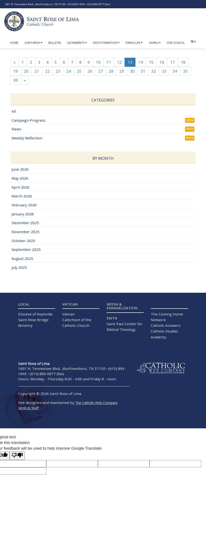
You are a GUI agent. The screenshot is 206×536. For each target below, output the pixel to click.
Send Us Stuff (28, 408)
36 (15, 80)
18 (183, 62)
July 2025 (19, 267)
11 (108, 62)
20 (26, 71)
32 (153, 71)
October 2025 (23, 241)
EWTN (112, 318)
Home (14, 42)
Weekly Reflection (27, 138)
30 (132, 71)
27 (100, 71)
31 (143, 71)
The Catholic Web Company (96, 403)
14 (140, 62)
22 (47, 71)
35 (185, 71)
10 (98, 62)
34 (174, 71)
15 (151, 62)
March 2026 (22, 196)
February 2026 (24, 205)
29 (121, 71)
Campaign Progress (29, 120)
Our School (176, 42)
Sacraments (77, 42)
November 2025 (25, 232)
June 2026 (20, 169)
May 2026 (20, 178)
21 (36, 71)
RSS (189, 120)
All (14, 111)
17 (172, 62)
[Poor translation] (17, 456)
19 (15, 71)
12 (119, 62)
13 (130, 62)
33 (164, 71)
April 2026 (20, 187)
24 (68, 71)
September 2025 (26, 249)
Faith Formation (106, 42)
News (16, 129)
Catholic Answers (166, 325)
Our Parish (33, 42)
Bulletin (54, 42)
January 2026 (23, 214)
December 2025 (25, 223)
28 (111, 71)
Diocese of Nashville (35, 314)
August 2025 (22, 258)
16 (162, 62)
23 (58, 71)
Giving (155, 42)
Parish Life (134, 42)
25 (79, 71)
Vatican (68, 314)
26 (90, 71)
